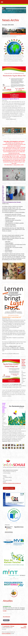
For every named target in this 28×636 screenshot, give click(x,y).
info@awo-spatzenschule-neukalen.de (12, 483)
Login (25, 626)
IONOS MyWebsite (6, 633)
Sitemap (12, 626)
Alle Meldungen (6, 616)
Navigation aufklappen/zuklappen (14, 2)
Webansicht (23, 627)
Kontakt (4, 610)
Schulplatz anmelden (9, 488)
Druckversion (6, 626)
